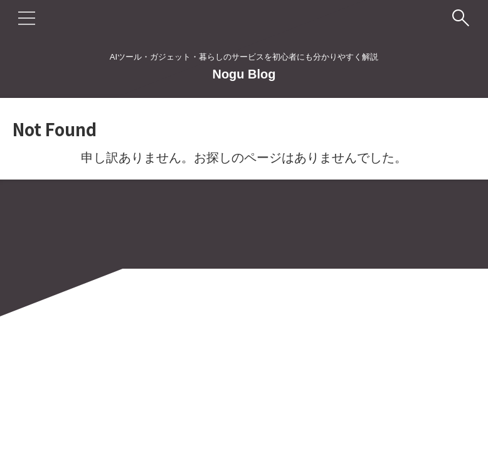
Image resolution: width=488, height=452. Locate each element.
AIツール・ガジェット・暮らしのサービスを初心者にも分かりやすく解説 (244, 393)
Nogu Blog (243, 74)
